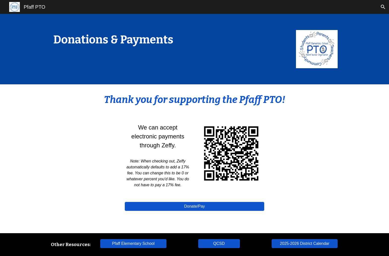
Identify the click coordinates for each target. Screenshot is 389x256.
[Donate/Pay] (194, 206)
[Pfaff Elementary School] (133, 243)
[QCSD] (219, 243)
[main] (133, 40)
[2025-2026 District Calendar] (304, 243)
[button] (383, 7)
